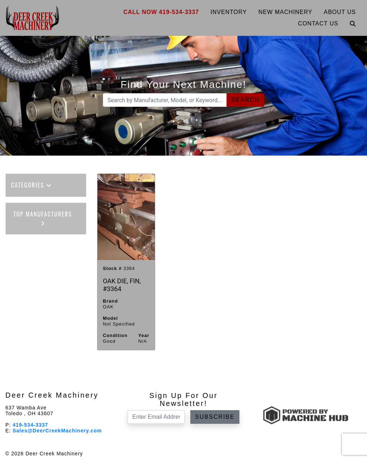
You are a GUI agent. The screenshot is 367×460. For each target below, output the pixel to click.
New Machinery (285, 12)
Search (245, 100)
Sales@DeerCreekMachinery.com (57, 430)
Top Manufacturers (42, 218)
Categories (31, 185)
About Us (340, 12)
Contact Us (318, 23)
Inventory (228, 12)
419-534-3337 (30, 425)
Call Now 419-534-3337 (161, 12)
